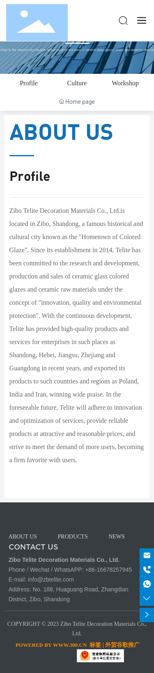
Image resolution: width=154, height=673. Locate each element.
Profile (29, 83)
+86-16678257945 (108, 569)
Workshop (125, 83)
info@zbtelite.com (51, 579)
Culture (77, 83)
